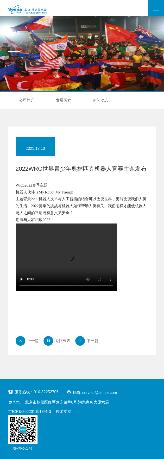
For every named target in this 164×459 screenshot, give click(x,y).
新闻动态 (100, 100)
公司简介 (26, 100)
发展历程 (63, 100)
